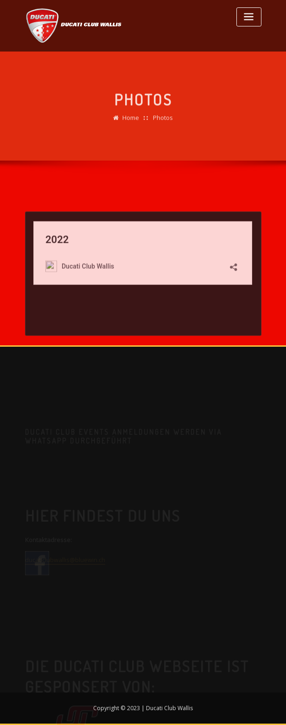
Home (130, 121)
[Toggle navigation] (248, 16)
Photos (163, 121)
